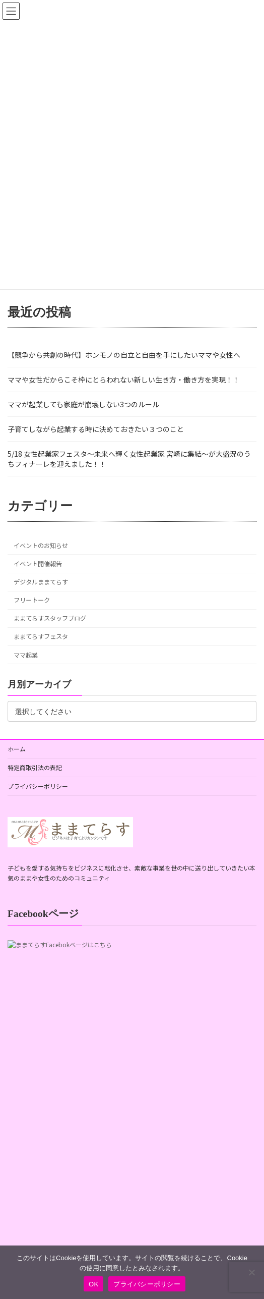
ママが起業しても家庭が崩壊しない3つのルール (83, 404)
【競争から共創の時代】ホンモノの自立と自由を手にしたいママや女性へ (124, 355)
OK (93, 1284)
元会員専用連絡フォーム (47, 1151)
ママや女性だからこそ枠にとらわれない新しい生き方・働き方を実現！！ (124, 379)
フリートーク (32, 600)
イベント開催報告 (38, 563)
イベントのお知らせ (41, 545)
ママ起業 (26, 655)
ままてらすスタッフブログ (50, 618)
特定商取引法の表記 (35, 767)
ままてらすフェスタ (41, 636)
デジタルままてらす (41, 581)
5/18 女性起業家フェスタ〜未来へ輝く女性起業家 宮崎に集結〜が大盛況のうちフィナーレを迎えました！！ (129, 459)
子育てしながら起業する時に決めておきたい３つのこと (96, 429)
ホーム (17, 748)
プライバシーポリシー (38, 786)
